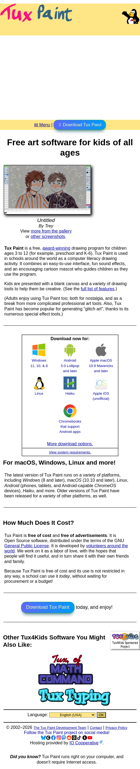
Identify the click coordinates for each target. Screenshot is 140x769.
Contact (96, 728)
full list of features (98, 289)
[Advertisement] (70, 76)
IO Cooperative (84, 743)
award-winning (56, 248)
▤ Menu (42, 125)
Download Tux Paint (47, 607)
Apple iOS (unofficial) (101, 393)
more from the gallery (51, 231)
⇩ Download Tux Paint (79, 125)
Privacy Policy (116, 728)
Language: (38, 714)
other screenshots (48, 236)
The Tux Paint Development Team (60, 728)
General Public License (26, 545)
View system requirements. (70, 452)
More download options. (70, 444)
